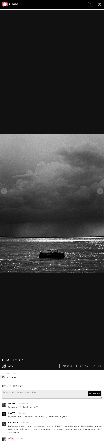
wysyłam (94, 393)
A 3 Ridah (13, 423)
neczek (11, 404)
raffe (10, 366)
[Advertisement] (52, 29)
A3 (4, 425)
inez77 (11, 414)
